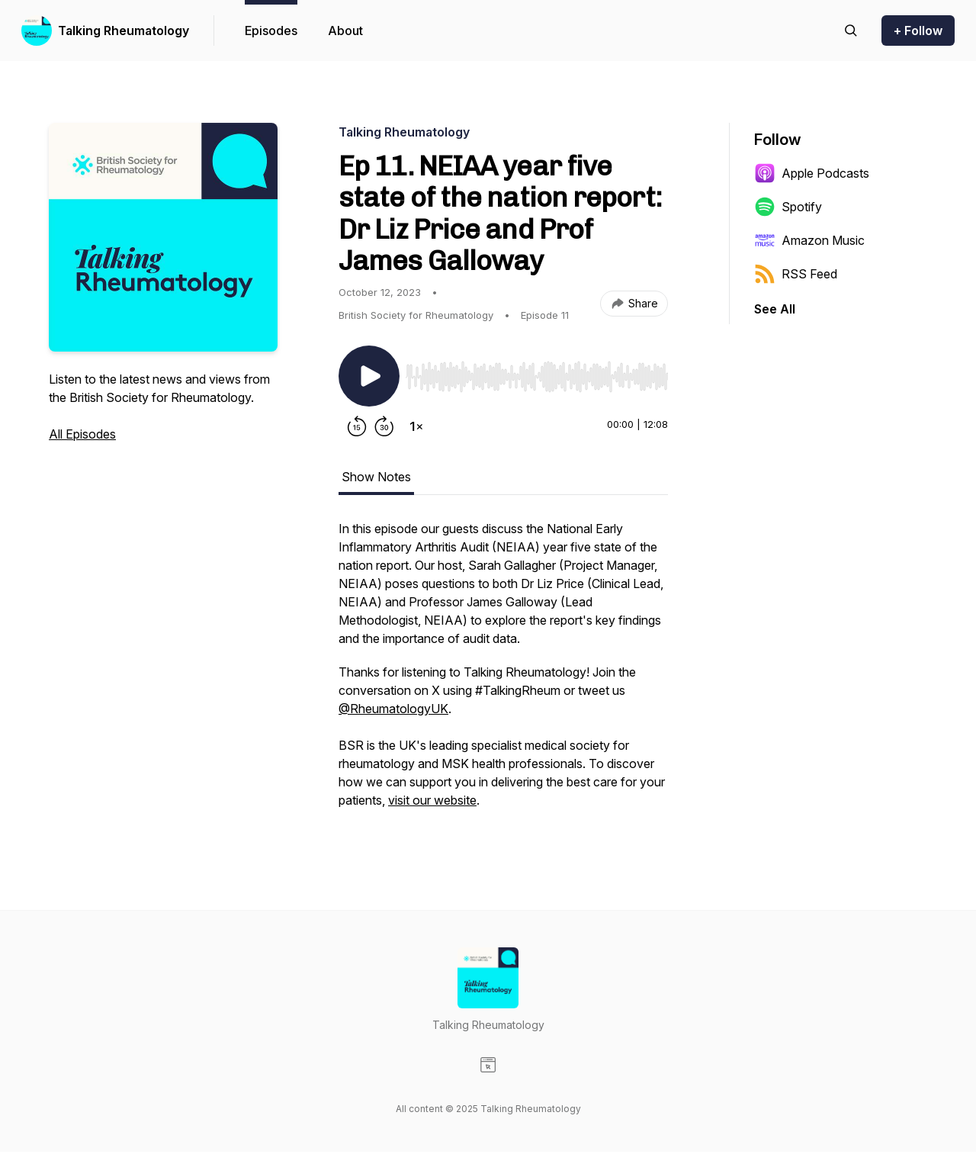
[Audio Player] (537, 372)
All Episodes (82, 434)
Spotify (788, 206)
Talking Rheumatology (123, 30)
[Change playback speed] (416, 426)
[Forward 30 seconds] (384, 426)
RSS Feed (795, 274)
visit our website (432, 800)
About (345, 30)
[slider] (537, 377)
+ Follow (918, 30)
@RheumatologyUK (393, 708)
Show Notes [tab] (376, 476)
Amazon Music (809, 240)
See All (774, 309)
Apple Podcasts (811, 173)
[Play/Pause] (369, 376)
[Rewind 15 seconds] (357, 426)
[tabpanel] (503, 672)
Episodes (271, 30)
